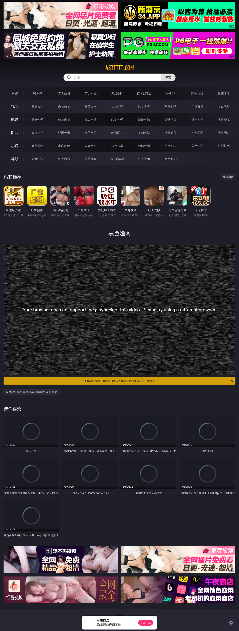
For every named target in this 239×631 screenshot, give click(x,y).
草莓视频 (91, 159)
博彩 (14, 93)
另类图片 (224, 133)
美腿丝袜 (144, 133)
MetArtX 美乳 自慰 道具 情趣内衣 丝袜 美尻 (31, 392)
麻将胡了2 (144, 93)
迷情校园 (144, 146)
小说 (14, 145)
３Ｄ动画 (117, 107)
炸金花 (170, 93)
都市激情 (37, 146)
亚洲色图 (64, 133)
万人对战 (91, 93)
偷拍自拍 (64, 120)
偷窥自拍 (37, 133)
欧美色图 (91, 133)
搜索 (168, 77)
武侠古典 (117, 146)
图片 (14, 132)
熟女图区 (197, 133)
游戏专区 (117, 93)
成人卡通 (91, 120)
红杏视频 (144, 159)
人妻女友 (91, 146)
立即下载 (145, 622)
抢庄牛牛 (224, 93)
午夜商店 (64, 159)
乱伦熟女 (197, 120)
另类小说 (171, 146)
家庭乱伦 (64, 146)
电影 (14, 119)
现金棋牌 (197, 93)
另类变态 (224, 120)
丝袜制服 (171, 107)
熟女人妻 (144, 107)
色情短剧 (171, 159)
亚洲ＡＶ (37, 107)
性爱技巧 (224, 146)
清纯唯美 (171, 133)
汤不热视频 (117, 159)
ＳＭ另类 (224, 107)
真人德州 (64, 93)
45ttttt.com (119, 68)
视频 (14, 106)
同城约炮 (37, 159)
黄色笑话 (197, 146)
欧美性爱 (117, 120)
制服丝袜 (144, 120)
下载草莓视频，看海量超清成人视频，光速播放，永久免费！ (159, 381)
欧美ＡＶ (91, 107)
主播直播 (197, 107)
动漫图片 (117, 133)
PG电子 (37, 93)
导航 (14, 158)
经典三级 (171, 120)
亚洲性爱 (37, 120)
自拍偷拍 (64, 107)
